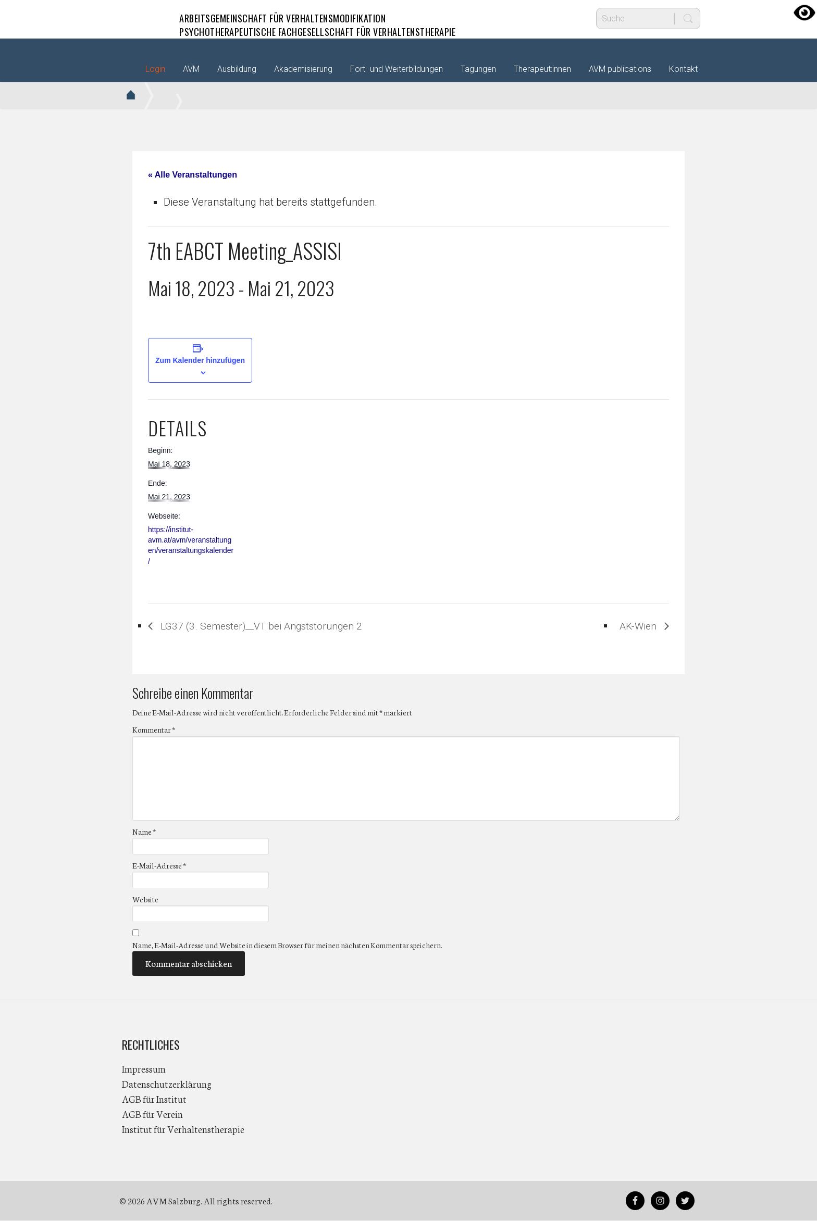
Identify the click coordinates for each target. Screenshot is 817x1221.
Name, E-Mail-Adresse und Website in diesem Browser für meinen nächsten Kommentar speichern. (287, 945)
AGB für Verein (152, 1114)
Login (155, 69)
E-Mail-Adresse (159, 865)
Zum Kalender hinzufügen (200, 360)
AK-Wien (638, 626)
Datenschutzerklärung (167, 1084)
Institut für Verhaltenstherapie (183, 1129)
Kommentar (153, 730)
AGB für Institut (154, 1099)
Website (145, 899)
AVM (143, 18)
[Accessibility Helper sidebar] (804, 12)
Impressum (144, 1069)
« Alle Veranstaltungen (192, 174)
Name (144, 831)
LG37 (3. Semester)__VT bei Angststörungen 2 (266, 626)
